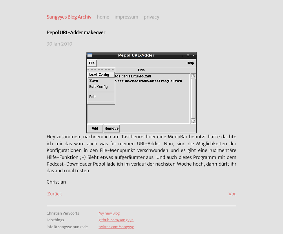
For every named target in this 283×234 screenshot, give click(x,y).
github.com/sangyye (116, 220)
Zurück (54, 194)
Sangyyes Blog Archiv (69, 17)
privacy (151, 17)
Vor (232, 194)
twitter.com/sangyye (116, 227)
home (103, 17)
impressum (126, 17)
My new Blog (109, 213)
